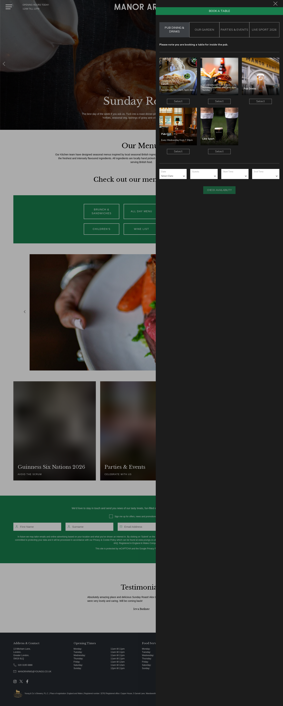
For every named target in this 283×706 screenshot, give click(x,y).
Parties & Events (234, 30)
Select (178, 101)
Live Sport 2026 (264, 30)
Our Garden (204, 30)
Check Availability (219, 190)
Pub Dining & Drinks (174, 30)
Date (163, 171)
